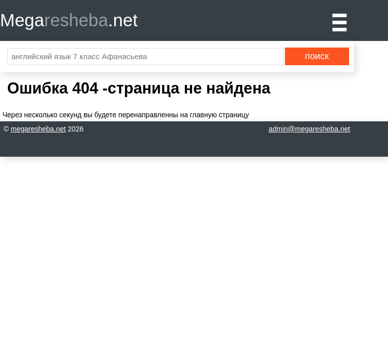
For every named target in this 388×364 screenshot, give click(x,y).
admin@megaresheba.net (309, 129)
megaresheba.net (38, 129)
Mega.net (68, 20)
